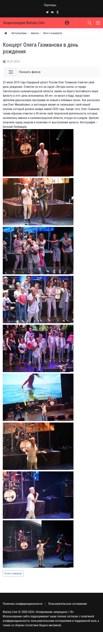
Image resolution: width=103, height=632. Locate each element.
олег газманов (14, 573)
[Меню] (98, 22)
